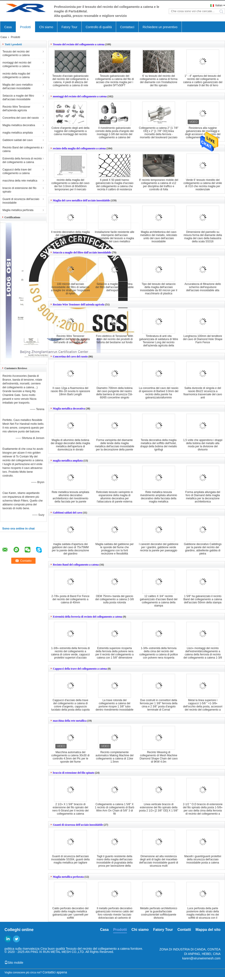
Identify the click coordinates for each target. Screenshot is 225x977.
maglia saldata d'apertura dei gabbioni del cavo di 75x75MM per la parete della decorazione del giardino (70, 549)
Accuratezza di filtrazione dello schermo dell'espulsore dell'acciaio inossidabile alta (202, 287)
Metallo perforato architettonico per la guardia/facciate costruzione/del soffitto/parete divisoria (158, 913)
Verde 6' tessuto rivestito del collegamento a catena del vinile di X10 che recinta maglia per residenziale (203, 184)
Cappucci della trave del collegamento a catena (16, 171)
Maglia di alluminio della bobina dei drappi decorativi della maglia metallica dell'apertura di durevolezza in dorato (70, 445)
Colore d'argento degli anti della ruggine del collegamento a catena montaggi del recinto (70, 131)
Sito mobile (13, 962)
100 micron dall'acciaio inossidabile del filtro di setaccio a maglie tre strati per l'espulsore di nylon (70, 288)
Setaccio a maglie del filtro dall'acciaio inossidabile (18, 97)
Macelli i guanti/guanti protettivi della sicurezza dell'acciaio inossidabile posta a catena (202, 859)
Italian (219, 5)
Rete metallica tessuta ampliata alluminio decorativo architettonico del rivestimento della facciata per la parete (70, 497)
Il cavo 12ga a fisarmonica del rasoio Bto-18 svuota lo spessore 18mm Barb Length (70, 391)
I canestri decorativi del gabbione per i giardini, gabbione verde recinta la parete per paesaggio (158, 547)
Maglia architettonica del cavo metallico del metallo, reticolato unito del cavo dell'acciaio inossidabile (158, 236)
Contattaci (127, 27)
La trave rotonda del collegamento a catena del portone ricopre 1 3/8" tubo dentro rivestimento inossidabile (114, 705)
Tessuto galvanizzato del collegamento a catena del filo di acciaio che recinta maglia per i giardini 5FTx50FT (114, 80)
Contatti (184, 930)
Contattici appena (55, 972)
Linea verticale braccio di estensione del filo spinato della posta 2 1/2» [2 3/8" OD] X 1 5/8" (158, 807)
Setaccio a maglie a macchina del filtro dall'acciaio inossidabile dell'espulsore (114, 287)
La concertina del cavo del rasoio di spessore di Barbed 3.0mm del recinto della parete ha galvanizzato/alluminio (158, 392)
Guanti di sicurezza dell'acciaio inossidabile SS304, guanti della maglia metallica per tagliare (70, 859)
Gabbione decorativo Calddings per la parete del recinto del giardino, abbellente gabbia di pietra (202, 549)
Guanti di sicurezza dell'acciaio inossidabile (20, 201)
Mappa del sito (208, 930)
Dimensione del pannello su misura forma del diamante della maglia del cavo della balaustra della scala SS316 (203, 236)
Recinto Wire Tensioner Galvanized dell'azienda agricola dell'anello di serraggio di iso (70, 339)
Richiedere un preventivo (160, 27)
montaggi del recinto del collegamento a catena (16, 64)
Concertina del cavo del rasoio (20, 117)
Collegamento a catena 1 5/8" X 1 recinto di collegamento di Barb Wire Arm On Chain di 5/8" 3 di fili (114, 809)
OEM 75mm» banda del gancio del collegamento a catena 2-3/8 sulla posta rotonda (114, 599)
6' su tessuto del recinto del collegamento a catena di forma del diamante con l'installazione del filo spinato (158, 80)
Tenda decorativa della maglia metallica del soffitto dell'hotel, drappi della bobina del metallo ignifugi (158, 445)
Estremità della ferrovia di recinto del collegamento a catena (22, 160)
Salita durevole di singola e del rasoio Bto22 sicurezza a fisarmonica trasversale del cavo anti (202, 392)
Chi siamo (46, 27)
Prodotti (25, 27)
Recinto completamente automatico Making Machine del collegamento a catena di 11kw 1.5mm (115, 757)
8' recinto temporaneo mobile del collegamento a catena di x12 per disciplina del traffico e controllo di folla (158, 184)
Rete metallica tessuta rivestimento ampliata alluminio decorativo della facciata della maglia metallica (158, 497)
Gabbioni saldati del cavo (17, 140)
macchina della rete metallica (19, 180)
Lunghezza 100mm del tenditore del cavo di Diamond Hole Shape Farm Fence (203, 339)
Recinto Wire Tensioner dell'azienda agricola (16, 108)
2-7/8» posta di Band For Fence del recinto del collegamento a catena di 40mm (71, 599)
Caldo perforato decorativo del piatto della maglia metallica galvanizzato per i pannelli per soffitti (70, 913)
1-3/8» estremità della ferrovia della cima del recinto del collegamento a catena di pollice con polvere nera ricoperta (159, 653)
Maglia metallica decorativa (18, 125)
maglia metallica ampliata (17, 132)
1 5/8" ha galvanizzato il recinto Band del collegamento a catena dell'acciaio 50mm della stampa (202, 599)
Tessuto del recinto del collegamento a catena (16, 53)
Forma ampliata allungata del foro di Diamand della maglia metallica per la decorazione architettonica (202, 497)
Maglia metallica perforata (17, 210)
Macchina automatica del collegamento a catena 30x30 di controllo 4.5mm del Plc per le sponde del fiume (70, 757)
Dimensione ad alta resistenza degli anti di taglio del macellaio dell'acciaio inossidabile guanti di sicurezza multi (158, 861)
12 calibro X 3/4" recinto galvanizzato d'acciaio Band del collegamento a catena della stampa (158, 601)
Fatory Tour (69, 27)
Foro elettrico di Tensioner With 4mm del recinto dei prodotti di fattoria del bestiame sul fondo (114, 339)
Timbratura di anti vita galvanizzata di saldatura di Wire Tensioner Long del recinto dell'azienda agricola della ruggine (158, 342)
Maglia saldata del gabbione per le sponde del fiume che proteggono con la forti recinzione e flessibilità (114, 549)
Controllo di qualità (99, 27)
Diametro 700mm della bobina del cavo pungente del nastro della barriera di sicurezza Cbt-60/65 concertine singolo (114, 392)
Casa (8, 27)
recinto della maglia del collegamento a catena (16, 75)
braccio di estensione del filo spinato (19, 189)
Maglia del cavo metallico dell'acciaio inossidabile (17, 86)
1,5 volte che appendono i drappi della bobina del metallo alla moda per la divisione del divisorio (202, 445)
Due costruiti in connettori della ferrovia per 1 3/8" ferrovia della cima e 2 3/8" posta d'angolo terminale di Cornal (158, 705)
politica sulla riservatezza (22, 948)
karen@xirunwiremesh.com (201, 958)
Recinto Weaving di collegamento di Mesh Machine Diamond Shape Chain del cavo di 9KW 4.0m (159, 757)
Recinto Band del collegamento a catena (22, 149)
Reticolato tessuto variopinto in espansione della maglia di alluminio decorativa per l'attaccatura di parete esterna (114, 497)
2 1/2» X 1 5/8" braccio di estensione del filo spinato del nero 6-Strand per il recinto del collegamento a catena (70, 809)
